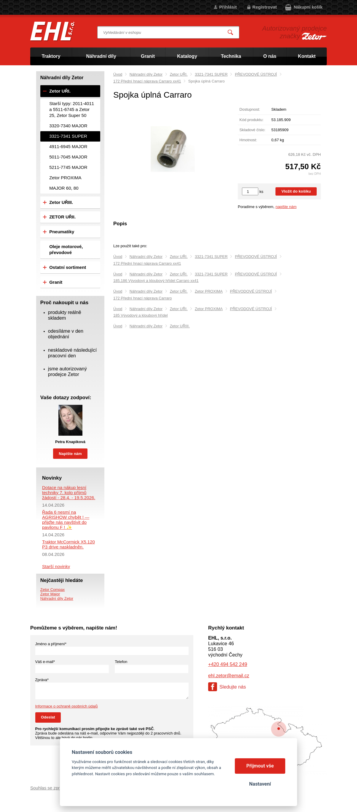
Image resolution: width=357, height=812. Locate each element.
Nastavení (260, 784)
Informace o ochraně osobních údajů (66, 706)
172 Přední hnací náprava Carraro (142, 298)
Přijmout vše (260, 766)
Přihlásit (228, 6)
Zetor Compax (52, 589)
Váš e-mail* (45, 661)
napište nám (286, 206)
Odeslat (48, 717)
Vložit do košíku (296, 191)
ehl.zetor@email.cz (228, 675)
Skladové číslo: (252, 130)
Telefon (121, 661)
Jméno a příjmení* (51, 644)
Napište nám (70, 453)
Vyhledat (231, 32)
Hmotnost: (248, 140)
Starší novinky (56, 566)
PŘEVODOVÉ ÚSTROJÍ (256, 74)
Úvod (117, 74)
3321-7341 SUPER (211, 74)
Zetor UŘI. (179, 74)
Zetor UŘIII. (180, 326)
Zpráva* (42, 680)
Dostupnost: (250, 109)
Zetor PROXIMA (209, 291)
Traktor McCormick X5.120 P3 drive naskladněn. (68, 544)
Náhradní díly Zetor (146, 74)
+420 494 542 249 (227, 664)
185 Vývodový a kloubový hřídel (140, 315)
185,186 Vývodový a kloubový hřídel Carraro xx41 (156, 280)
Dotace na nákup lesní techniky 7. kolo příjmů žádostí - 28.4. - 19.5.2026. (68, 492)
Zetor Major (50, 594)
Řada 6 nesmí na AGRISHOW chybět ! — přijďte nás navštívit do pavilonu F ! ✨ (65, 520)
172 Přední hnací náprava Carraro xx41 (147, 81)
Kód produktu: (252, 120)
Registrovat (264, 6)
